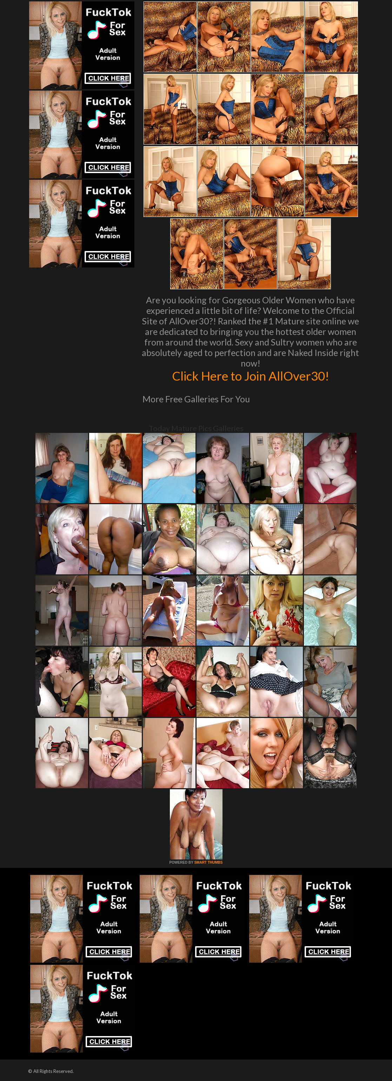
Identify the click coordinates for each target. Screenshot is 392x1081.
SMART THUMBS (208, 862)
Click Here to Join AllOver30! (250, 375)
